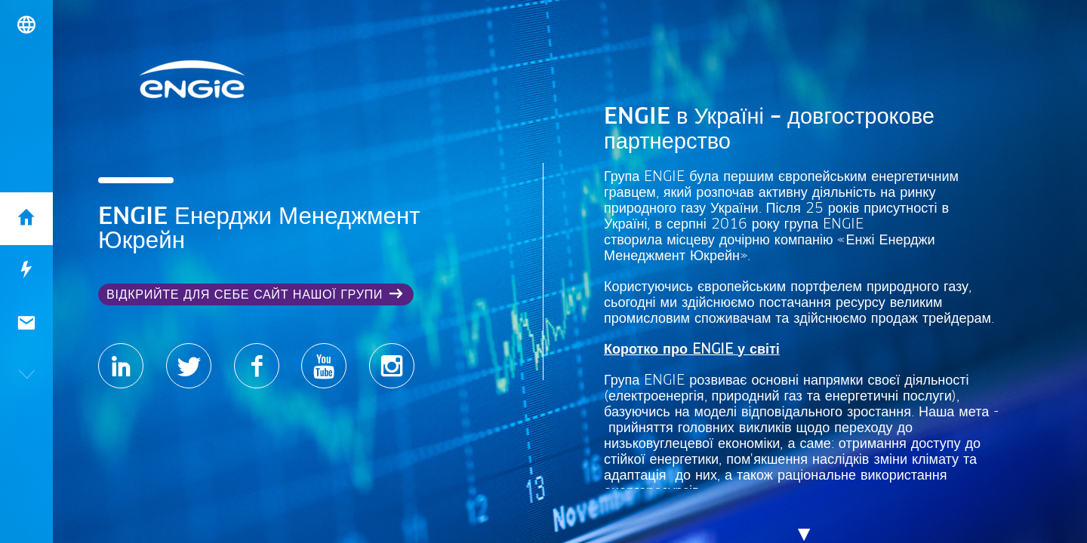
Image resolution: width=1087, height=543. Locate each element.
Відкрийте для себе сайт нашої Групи (244, 295)
